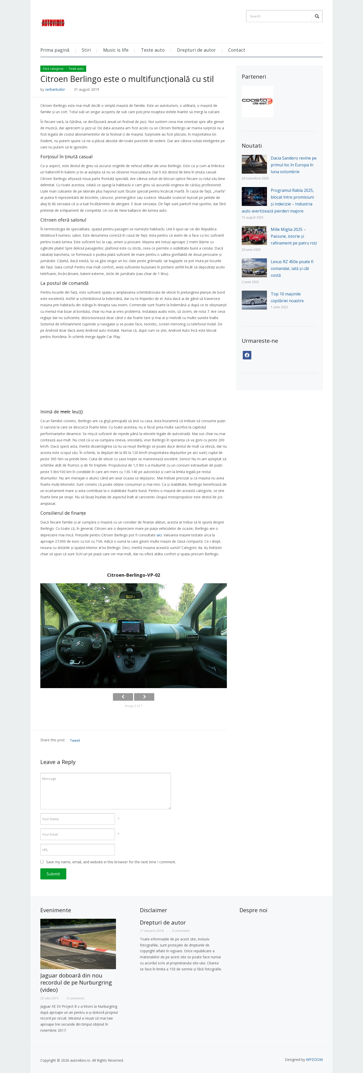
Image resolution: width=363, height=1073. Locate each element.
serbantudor (55, 89)
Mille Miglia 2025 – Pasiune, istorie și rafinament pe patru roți (294, 236)
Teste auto (153, 50)
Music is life (116, 50)
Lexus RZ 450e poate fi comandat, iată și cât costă (292, 268)
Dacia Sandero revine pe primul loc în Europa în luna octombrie (294, 164)
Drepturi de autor (196, 50)
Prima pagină (54, 50)
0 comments (75, 998)
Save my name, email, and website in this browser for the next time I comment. (111, 862)
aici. (160, 535)
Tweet (75, 740)
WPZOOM (314, 1059)
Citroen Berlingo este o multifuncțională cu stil (127, 78)
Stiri (86, 50)
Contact (236, 50)
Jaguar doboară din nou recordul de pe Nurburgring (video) (76, 982)
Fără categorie (53, 69)
